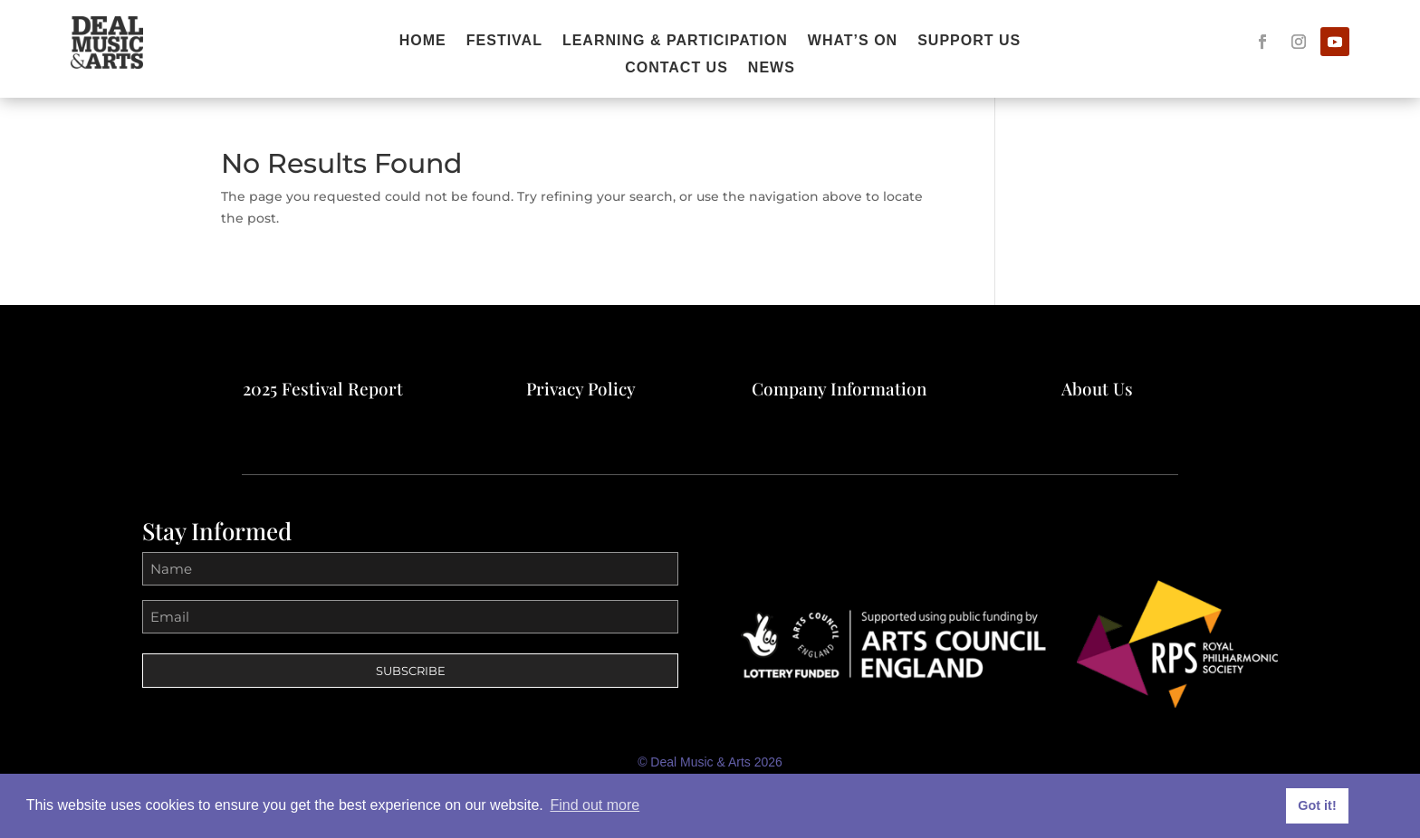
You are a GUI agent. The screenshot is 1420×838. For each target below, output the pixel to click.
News (771, 68)
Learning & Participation (675, 41)
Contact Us (676, 68)
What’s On (852, 41)
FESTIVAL (504, 41)
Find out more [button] (594, 805)
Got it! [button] (1317, 805)
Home (422, 41)
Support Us (969, 41)
